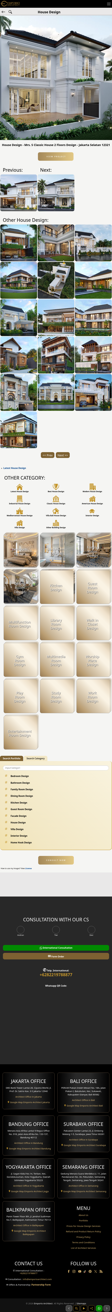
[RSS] (101, 1272)
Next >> (63, 455)
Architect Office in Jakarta (28, 1096)
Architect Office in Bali (83, 1100)
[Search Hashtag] (10, 11)
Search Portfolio (11, 758)
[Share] (91, 1308)
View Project (55, 156)
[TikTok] (85, 1272)
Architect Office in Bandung (28, 1142)
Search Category (35, 758)
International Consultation (56, 947)
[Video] (84, 1308)
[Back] (3, 11)
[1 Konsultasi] (99, 1308)
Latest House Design (14, 468)
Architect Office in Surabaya (83, 1139)
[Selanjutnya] (107, 1308)
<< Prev (47, 455)
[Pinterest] (90, 1272)
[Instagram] (74, 1272)
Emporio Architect (43, 1303)
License (28, 868)
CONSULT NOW (56, 860)
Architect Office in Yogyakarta (28, 1185)
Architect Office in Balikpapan (28, 1225)
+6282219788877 (56, 974)
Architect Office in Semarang (83, 1185)
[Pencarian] (76, 1308)
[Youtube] (80, 1272)
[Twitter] (95, 1272)
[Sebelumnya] (69, 1308)
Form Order (56, 956)
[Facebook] (69, 1272)
